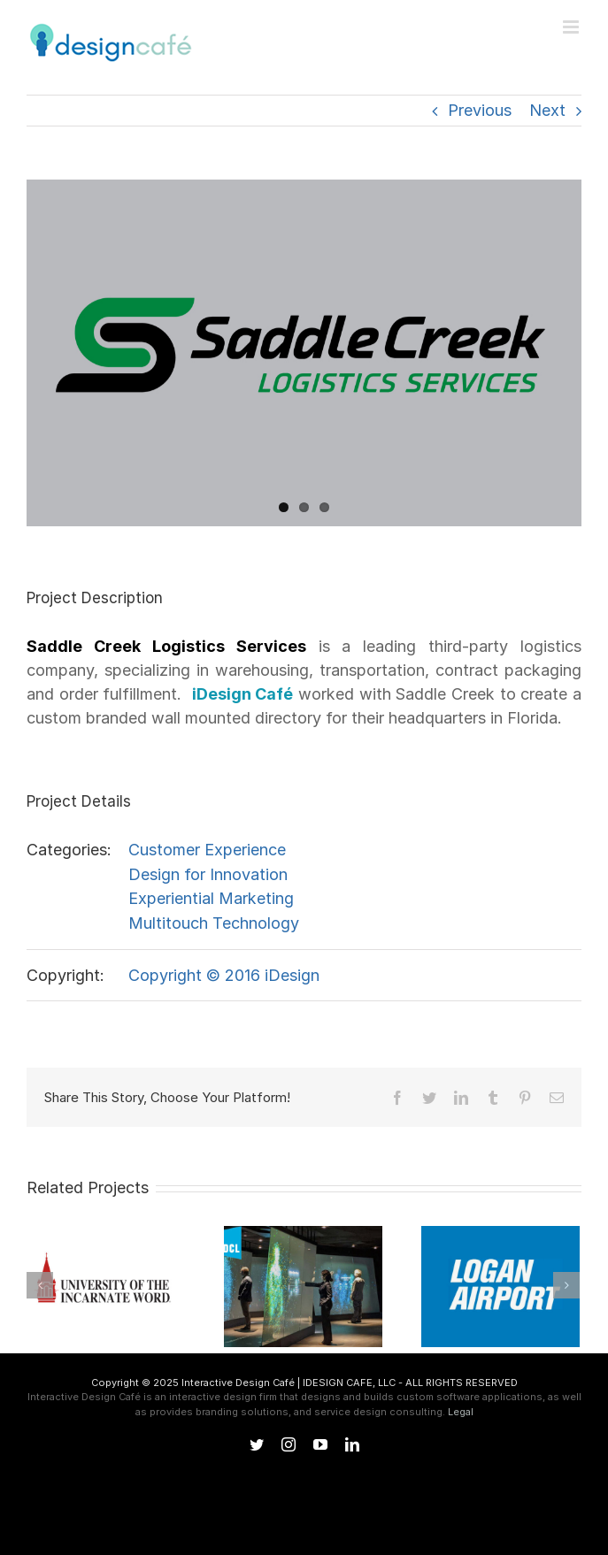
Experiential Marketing (211, 898)
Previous (480, 110)
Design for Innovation (208, 874)
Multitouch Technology (213, 923)
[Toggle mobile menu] (572, 27)
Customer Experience (207, 849)
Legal (460, 1412)
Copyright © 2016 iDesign (223, 975)
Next (547, 110)
